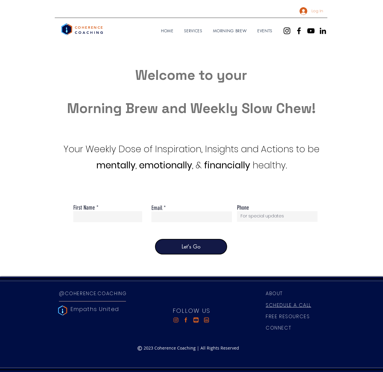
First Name (84, 208)
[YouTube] (310, 30)
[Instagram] (286, 30)
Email (156, 208)
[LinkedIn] (322, 30)
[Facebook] (298, 30)
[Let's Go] (191, 246)
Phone (243, 208)
